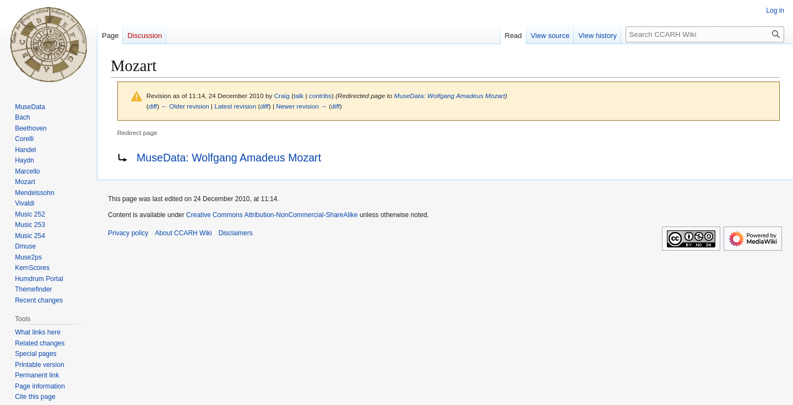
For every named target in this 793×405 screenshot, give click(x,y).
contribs (320, 95)
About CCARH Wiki (183, 233)
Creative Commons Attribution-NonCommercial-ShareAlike (271, 215)
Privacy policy (128, 233)
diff (153, 106)
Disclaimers (236, 233)
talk (298, 95)
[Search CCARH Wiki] (705, 34)
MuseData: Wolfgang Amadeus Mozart (449, 95)
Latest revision (235, 106)
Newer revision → (301, 106)
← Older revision (185, 106)
